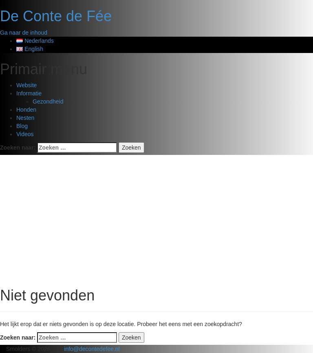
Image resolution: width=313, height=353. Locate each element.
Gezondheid (48, 101)
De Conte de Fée (56, 16)
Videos (25, 134)
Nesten (25, 118)
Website (26, 85)
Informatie (29, 93)
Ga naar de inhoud (23, 32)
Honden (26, 109)
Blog (22, 126)
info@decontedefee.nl (91, 349)
